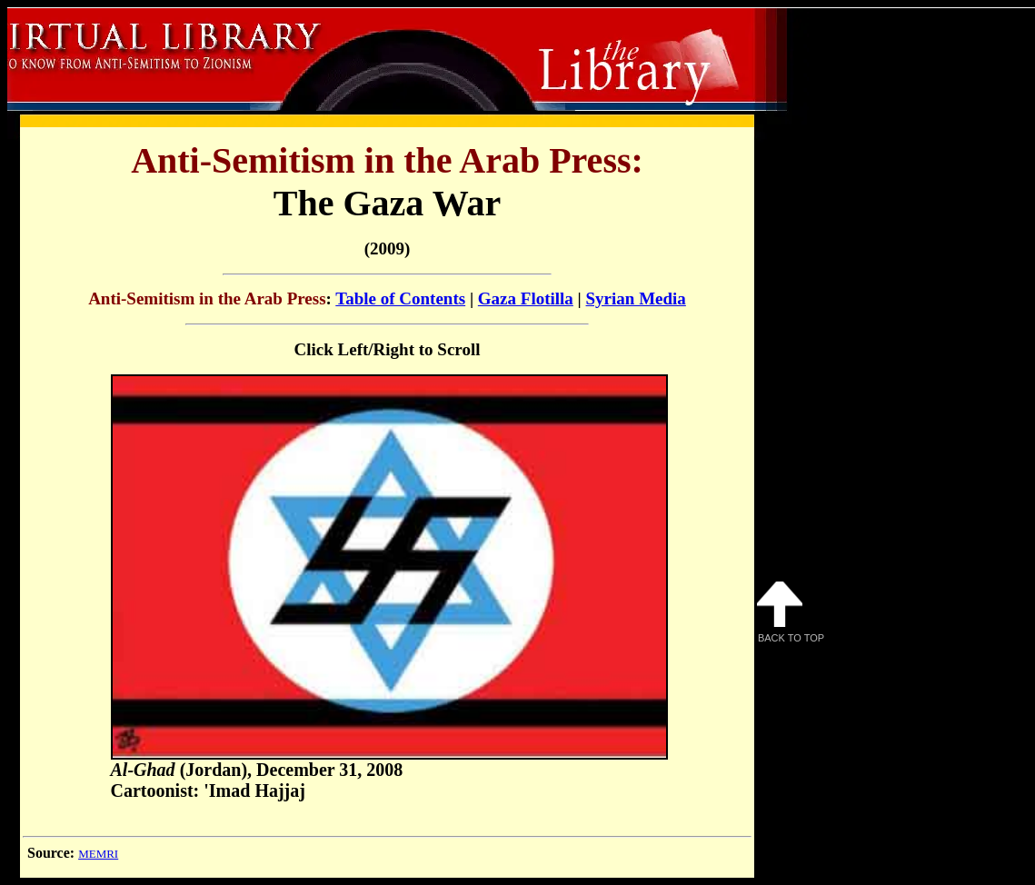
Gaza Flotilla (525, 298)
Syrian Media (636, 298)
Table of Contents (400, 298)
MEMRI (98, 853)
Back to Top (790, 612)
